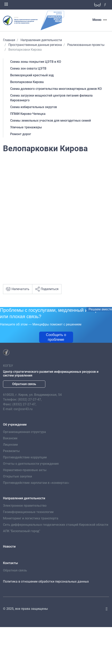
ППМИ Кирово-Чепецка (28, 114)
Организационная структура (24, 432)
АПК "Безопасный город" (21, 531)
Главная (9, 40)
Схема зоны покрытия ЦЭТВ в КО (35, 62)
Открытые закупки (17, 476)
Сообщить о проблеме (56, 337)
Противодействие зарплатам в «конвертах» (36, 483)
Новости (9, 546)
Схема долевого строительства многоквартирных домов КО (56, 89)
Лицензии (10, 444)
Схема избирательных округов (33, 107)
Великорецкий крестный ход (32, 75)
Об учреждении (15, 424)
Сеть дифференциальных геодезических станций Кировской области (55, 525)
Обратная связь (24, 384)
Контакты (10, 563)
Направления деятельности (41, 40)
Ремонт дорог (20, 134)
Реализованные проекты (85, 45)
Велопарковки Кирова (27, 82)
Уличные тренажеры (26, 127)
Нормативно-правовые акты (25, 470)
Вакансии (10, 438)
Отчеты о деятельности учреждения (31, 464)
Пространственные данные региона (35, 45)
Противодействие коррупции (25, 457)
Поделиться (46, 289)
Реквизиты (11, 451)
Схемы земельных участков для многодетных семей (50, 120)
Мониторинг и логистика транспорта (30, 518)
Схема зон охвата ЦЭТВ (28, 68)
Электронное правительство (25, 505)
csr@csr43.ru (23, 409)
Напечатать (17, 289)
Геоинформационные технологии (28, 512)
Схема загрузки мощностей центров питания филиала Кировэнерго (51, 98)
